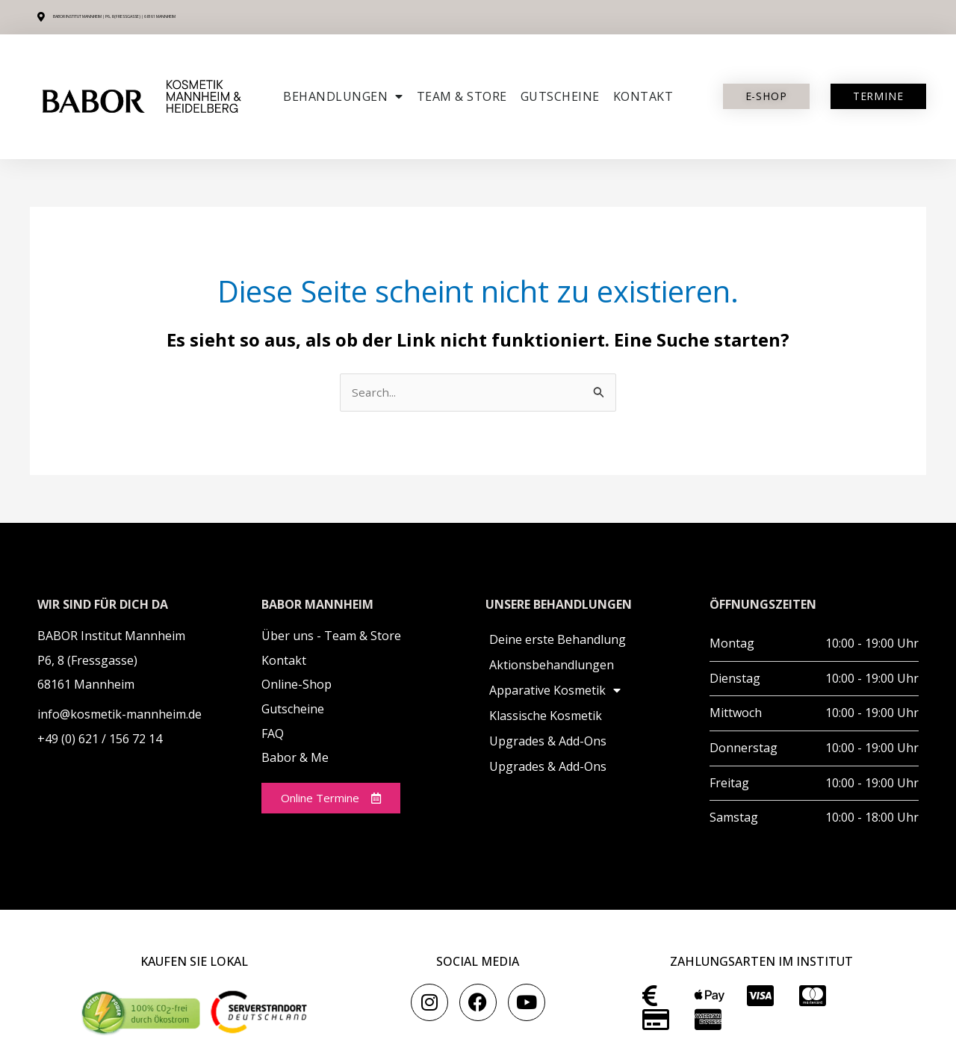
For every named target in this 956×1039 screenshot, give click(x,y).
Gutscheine (560, 96)
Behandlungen (343, 96)
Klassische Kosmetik (545, 717)
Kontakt (643, 96)
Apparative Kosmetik (555, 691)
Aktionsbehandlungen (551, 666)
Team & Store (462, 96)
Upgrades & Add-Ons (547, 742)
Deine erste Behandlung (557, 641)
